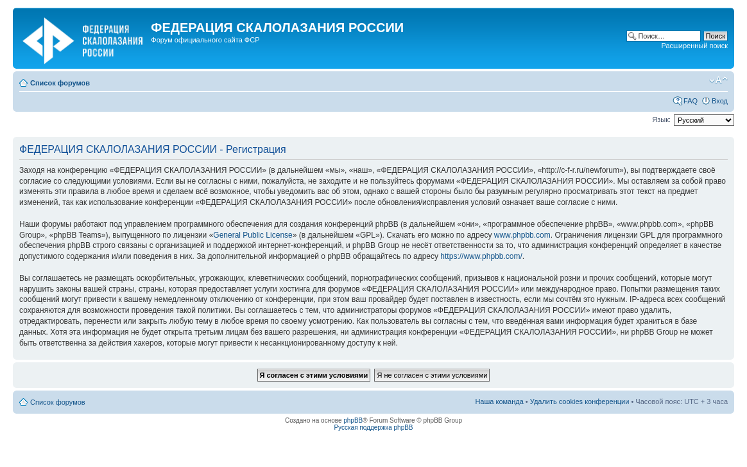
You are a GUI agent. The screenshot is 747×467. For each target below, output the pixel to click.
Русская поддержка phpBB (373, 427)
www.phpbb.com (522, 235)
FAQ (690, 101)
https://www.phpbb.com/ (481, 256)
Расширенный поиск (694, 45)
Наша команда (499, 401)
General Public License (252, 235)
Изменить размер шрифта (718, 80)
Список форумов (60, 83)
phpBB (353, 420)
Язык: (661, 119)
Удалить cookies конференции (580, 401)
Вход (720, 101)
